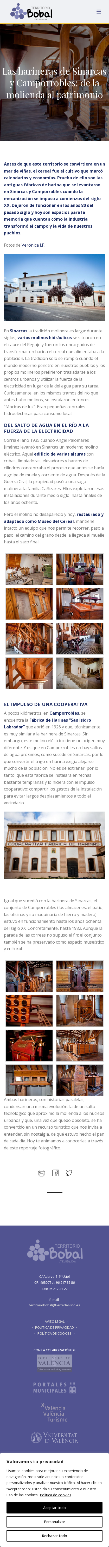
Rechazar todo (54, 1535)
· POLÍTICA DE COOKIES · (54, 1333)
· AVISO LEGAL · (55, 1321)
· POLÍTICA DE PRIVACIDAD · (54, 1327)
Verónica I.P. (33, 245)
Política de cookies (55, 1494)
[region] (54, 1500)
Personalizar (54, 1521)
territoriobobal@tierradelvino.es (54, 1305)
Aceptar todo (54, 1507)
